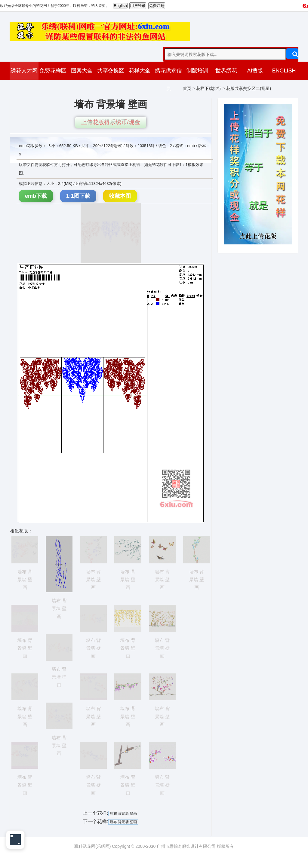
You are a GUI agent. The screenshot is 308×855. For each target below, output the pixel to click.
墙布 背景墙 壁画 (123, 813)
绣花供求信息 (168, 80)
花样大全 (139, 71)
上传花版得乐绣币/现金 (110, 122)
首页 (187, 88)
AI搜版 (255, 71)
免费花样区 (52, 71)
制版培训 (197, 71)
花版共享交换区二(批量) (248, 88)
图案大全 (82, 71)
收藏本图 (120, 196)
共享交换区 (110, 71)
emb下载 (36, 196)
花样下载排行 (208, 88)
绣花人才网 (24, 71)
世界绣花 (226, 71)
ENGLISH (284, 71)
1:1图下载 (78, 196)
